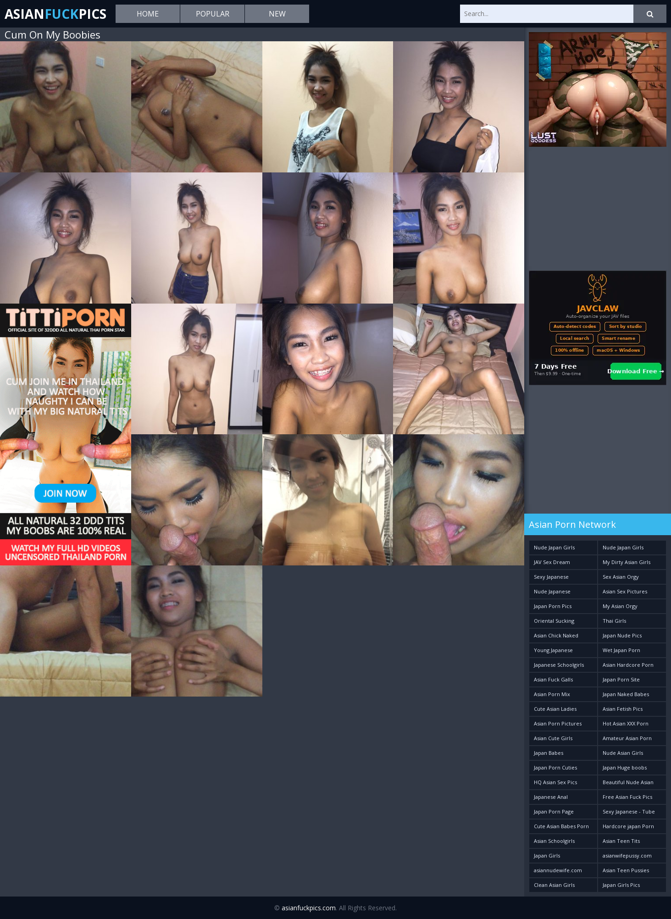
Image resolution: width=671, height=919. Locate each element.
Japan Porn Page (554, 811)
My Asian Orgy (620, 606)
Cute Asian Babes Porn (561, 826)
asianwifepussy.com (627, 855)
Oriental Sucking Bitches (554, 622)
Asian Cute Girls (553, 738)
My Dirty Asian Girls (626, 562)
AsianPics (55, 13)
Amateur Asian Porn (627, 738)
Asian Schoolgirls (554, 840)
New (277, 14)
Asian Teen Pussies (626, 870)
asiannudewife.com (558, 870)
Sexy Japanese (551, 576)
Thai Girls (614, 620)
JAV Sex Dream (552, 562)
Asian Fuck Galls (553, 679)
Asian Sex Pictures (625, 591)
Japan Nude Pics (622, 635)
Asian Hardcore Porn (628, 664)
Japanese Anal (551, 796)
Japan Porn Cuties (555, 767)
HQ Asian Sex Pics (555, 782)
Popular (212, 14)
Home (148, 14)
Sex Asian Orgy (621, 576)
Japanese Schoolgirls (559, 664)
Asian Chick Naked (556, 635)
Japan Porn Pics (552, 606)
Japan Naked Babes (626, 694)
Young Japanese (553, 650)
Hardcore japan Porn (628, 826)
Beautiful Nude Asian (628, 782)
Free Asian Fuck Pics (627, 796)
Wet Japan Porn (621, 650)
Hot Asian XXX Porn (626, 723)
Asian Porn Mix (552, 694)
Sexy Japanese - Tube (629, 811)
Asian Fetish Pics (623, 708)
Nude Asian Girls (623, 752)
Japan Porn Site (621, 679)
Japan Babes (548, 752)
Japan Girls (547, 855)
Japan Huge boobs (625, 767)
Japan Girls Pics (621, 884)
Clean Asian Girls (554, 884)
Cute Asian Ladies (555, 708)
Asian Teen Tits (621, 840)
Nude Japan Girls (554, 547)
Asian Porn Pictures (558, 723)
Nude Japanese (552, 591)
